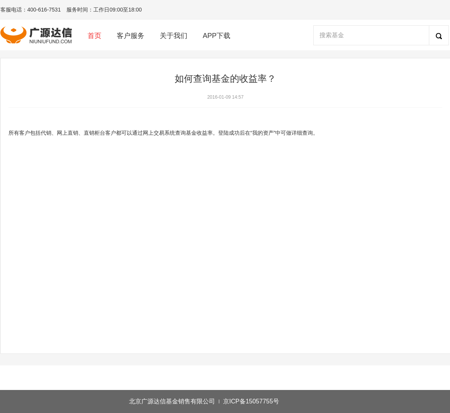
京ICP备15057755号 (251, 401)
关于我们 (173, 36)
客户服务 (130, 36)
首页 (94, 36)
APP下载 (216, 36)
